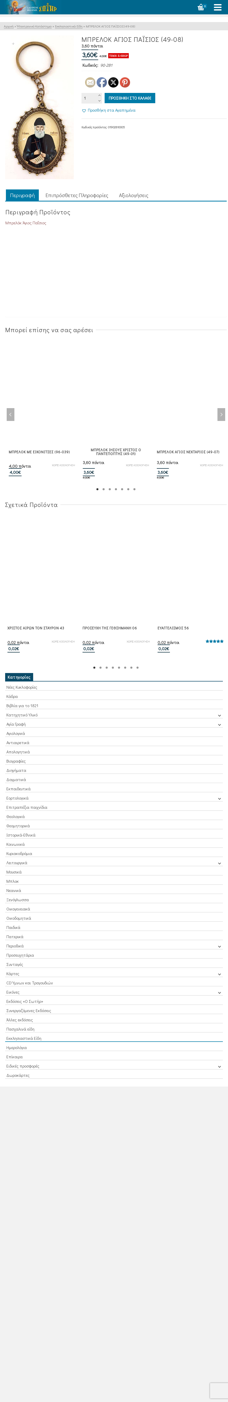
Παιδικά (13, 927)
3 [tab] (109, 489)
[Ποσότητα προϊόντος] (91, 98)
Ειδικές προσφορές (22, 1066)
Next (221, 414)
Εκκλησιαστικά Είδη (23, 1038)
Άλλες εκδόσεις (19, 1019)
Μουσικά (14, 872)
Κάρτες (12, 973)
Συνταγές (14, 964)
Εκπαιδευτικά (18, 788)
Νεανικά (13, 890)
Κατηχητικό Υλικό (22, 714)
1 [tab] (97, 489)
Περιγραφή (22, 195)
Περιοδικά (15, 945)
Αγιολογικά (15, 733)
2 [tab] (103, 489)
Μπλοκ (12, 881)
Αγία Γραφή (16, 724)
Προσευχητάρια (20, 955)
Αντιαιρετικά (17, 742)
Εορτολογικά (17, 798)
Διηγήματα (16, 770)
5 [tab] (122, 489)
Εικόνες (13, 992)
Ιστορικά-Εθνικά (20, 835)
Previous (10, 414)
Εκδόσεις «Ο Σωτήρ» (24, 1001)
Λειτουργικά (16, 862)
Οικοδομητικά (18, 918)
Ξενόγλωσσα (17, 899)
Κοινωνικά (15, 844)
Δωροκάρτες (18, 1075)
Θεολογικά (15, 816)
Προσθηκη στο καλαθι (130, 98)
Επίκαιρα (14, 1056)
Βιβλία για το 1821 (22, 705)
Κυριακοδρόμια (19, 853)
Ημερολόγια (16, 1047)
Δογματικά (16, 779)
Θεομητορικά (18, 825)
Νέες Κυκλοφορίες (21, 687)
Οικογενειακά (18, 908)
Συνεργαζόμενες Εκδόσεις (28, 1010)
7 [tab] (134, 489)
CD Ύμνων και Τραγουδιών (29, 982)
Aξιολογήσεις (133, 195)
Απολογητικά (18, 751)
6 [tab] (128, 489)
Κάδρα (12, 696)
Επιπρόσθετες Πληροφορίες (76, 195)
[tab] (22, 195)
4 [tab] (115, 489)
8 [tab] (137, 667)
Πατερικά (14, 936)
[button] (108, 110)
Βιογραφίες (16, 761)
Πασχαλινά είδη (20, 1029)
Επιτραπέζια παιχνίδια (26, 807)
